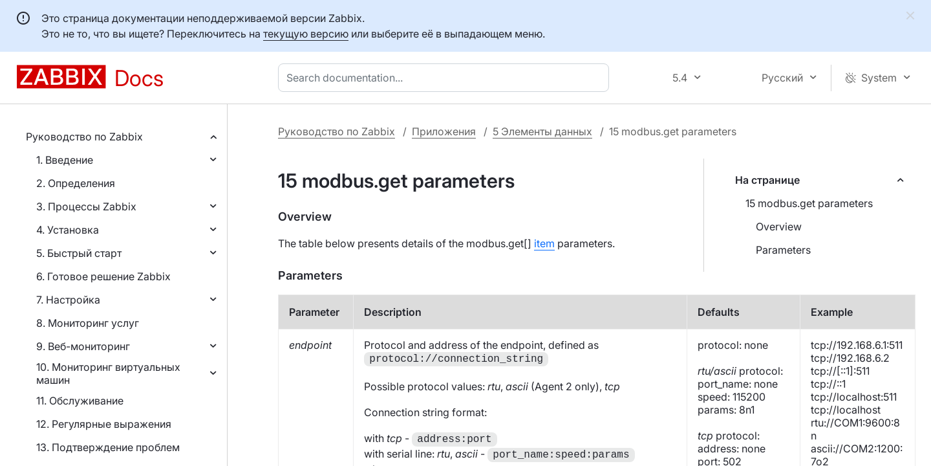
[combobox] (446, 77)
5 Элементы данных (542, 131)
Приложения (444, 131)
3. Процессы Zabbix (86, 206)
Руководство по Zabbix (84, 136)
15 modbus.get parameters (809, 203)
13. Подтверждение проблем (108, 447)
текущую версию (305, 33)
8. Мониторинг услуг (87, 322)
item (544, 243)
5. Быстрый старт (79, 253)
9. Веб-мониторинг (83, 346)
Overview (779, 226)
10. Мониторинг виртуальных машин (108, 373)
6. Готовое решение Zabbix (103, 276)
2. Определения (75, 183)
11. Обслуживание (79, 400)
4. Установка (67, 229)
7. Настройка (68, 299)
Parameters (783, 249)
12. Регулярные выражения (103, 423)
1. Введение (64, 159)
